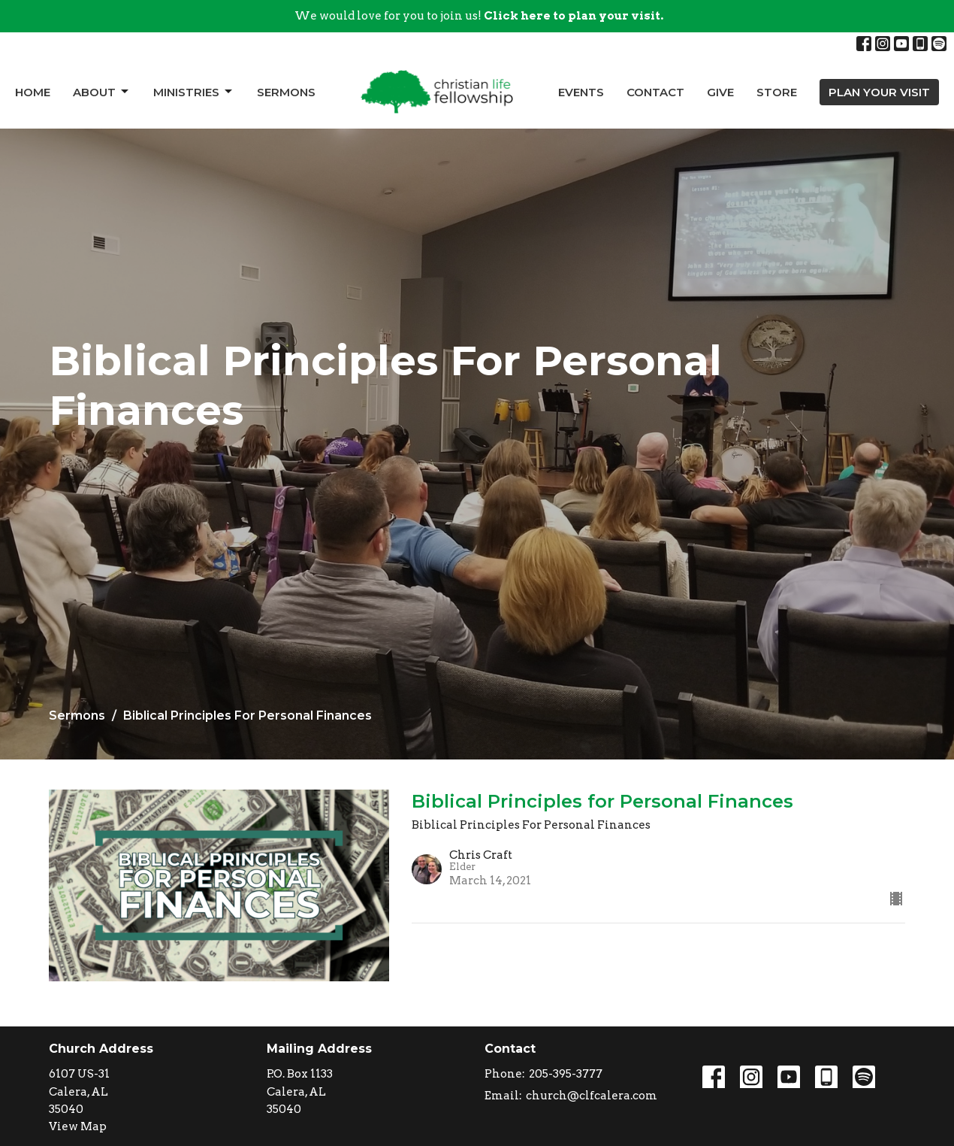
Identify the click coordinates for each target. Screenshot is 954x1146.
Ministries (193, 91)
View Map (78, 1126)
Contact (655, 92)
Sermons (286, 92)
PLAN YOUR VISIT (879, 92)
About (102, 91)
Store (776, 92)
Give (720, 92)
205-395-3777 (565, 1074)
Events (581, 92)
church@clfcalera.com (591, 1095)
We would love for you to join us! (478, 16)
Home (32, 92)
